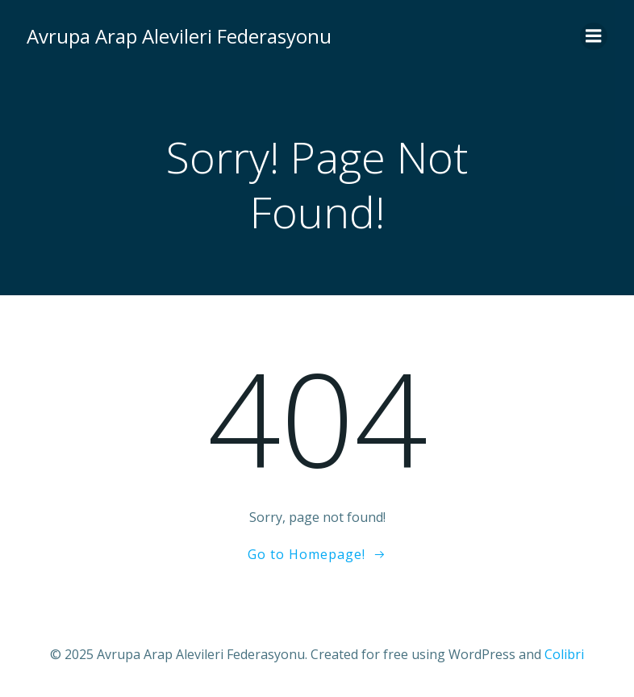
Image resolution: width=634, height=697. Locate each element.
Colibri (564, 654)
